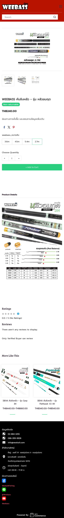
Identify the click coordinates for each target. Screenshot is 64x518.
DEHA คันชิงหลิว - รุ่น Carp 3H (15, 402)
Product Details (9, 194)
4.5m (17, 141)
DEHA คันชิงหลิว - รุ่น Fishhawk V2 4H (47, 402)
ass (9, 494)
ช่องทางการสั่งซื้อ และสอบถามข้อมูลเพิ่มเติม (23, 119)
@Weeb (5, 494)
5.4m (27, 141)
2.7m (37, 141)
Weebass (5, 503)
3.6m (7, 141)
